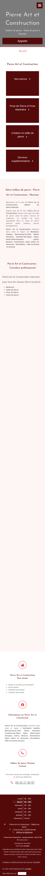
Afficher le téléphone (24, 832)
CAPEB (28, 869)
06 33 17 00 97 (24, 782)
